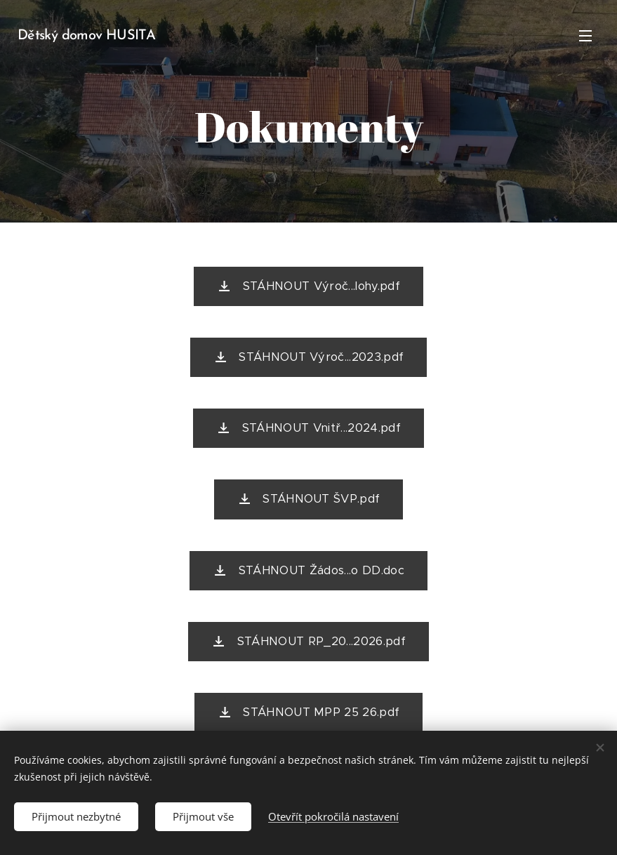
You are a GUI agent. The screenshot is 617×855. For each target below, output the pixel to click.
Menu (585, 36)
